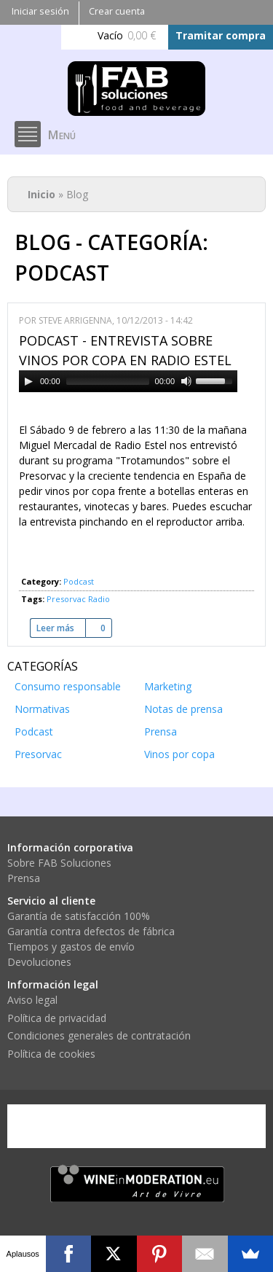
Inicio (41, 194)
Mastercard (98, 1126)
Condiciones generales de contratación (99, 1035)
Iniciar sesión (40, 11)
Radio (99, 598)
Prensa (160, 731)
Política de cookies (51, 1054)
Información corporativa (70, 847)
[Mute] (186, 381)
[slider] (107, 381)
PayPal (157, 1126)
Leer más (60, 628)
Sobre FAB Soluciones (59, 863)
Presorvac (66, 598)
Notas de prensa (183, 709)
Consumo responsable (68, 686)
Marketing (167, 686)
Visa (40, 1126)
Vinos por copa (179, 754)
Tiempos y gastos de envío (71, 946)
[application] (128, 381)
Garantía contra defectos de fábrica (91, 931)
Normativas (42, 709)
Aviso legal (32, 1000)
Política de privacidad (56, 1018)
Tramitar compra (220, 35)
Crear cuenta (117, 11)
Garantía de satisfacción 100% (78, 916)
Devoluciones (39, 962)
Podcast (78, 581)
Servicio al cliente (51, 901)
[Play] (28, 381)
